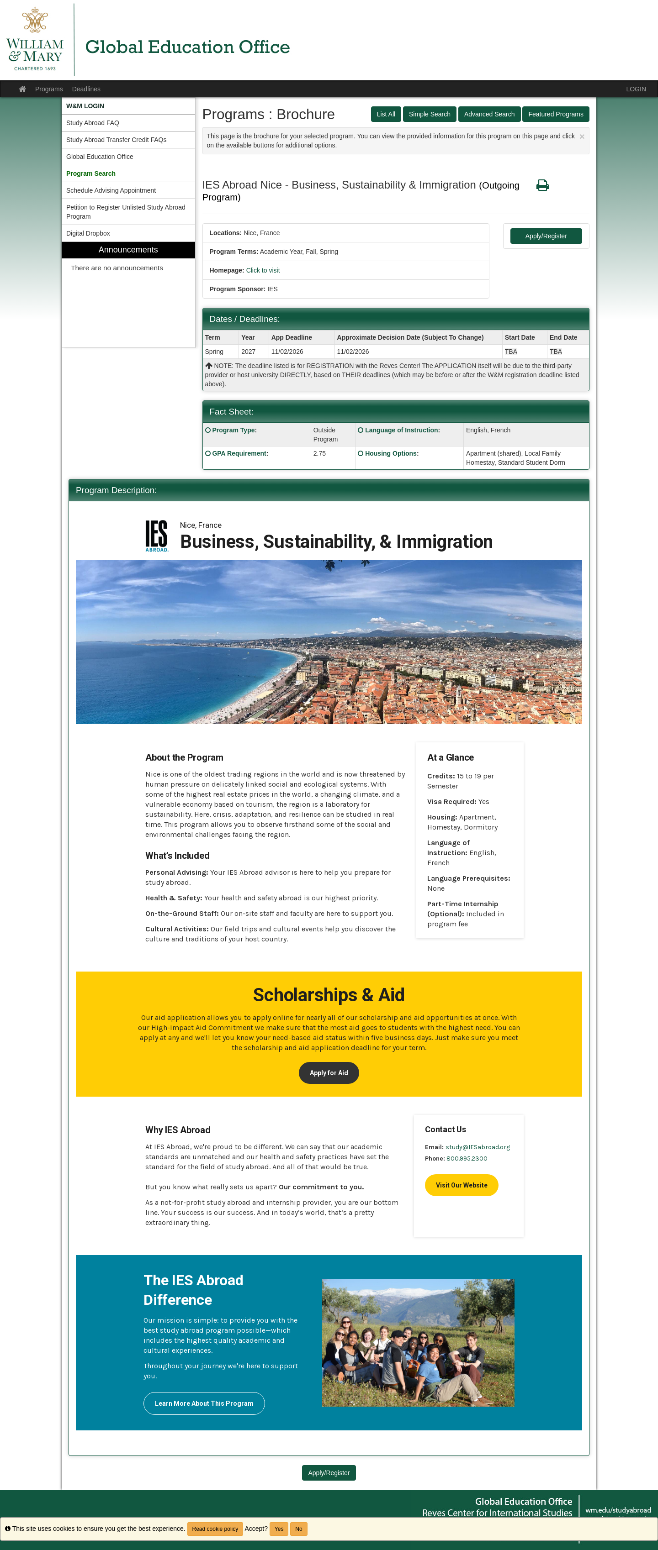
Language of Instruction (401, 430)
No (298, 1529)
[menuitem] (128, 106)
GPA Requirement (239, 453)
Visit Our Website (462, 1185)
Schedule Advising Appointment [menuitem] (111, 190)
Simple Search (430, 114)
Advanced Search (489, 114)
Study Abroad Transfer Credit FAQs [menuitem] (116, 139)
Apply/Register (546, 236)
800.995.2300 (467, 1158)
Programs (49, 89)
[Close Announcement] (582, 136)
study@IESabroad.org (478, 1147)
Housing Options (391, 453)
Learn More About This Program (204, 1403)
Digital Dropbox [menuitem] (88, 233)
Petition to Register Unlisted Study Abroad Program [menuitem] (126, 212)
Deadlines (86, 89)
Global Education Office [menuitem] (99, 156)
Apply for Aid (329, 1073)
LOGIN (636, 89)
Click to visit (263, 270)
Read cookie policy (215, 1529)
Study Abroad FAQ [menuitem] (92, 122)
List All (386, 114)
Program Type (233, 430)
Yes (279, 1529)
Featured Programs (556, 114)
